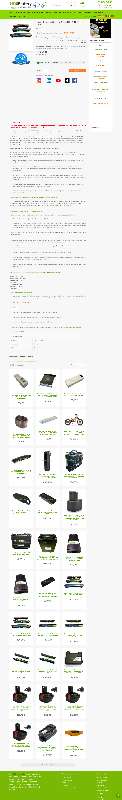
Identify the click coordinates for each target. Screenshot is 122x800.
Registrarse (68, 3)
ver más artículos (48, 764)
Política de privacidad (103, 788)
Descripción (17, 122)
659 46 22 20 (101, 91)
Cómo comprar (66, 777)
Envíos (64, 782)
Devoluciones (66, 785)
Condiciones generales (69, 788)
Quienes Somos (102, 777)
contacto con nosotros (74, 327)
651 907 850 (105, 5)
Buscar (73, 5)
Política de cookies (103, 790)
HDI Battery (15, 137)
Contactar (100, 793)
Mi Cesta (81, 4)
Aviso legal (100, 785)
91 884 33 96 (105, 2)
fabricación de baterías (42, 137)
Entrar (75, 3)
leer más (83, 42)
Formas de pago (67, 780)
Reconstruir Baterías (29, 327)
